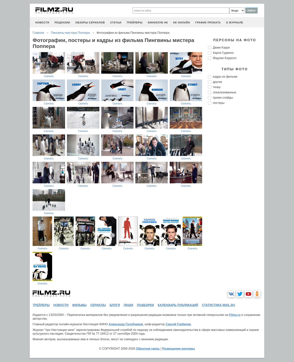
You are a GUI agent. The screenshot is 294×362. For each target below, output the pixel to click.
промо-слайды (223, 97)
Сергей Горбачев (178, 324)
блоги (115, 305)
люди (128, 305)
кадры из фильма (225, 76)
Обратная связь (148, 348)
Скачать (49, 76)
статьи (115, 22)
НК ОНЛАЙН (181, 22)
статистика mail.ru (218, 305)
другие (217, 81)
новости (42, 22)
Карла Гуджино (223, 52)
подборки (145, 305)
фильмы (79, 305)
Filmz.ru (234, 314)
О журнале (234, 22)
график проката (208, 22)
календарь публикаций (178, 305)
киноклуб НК (158, 22)
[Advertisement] (236, 170)
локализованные (224, 92)
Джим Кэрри (221, 47)
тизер (216, 87)
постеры (218, 102)
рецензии (62, 22)
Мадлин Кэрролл (224, 58)
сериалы (98, 305)
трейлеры (134, 22)
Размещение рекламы (178, 348)
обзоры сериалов (90, 22)
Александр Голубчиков (126, 324)
